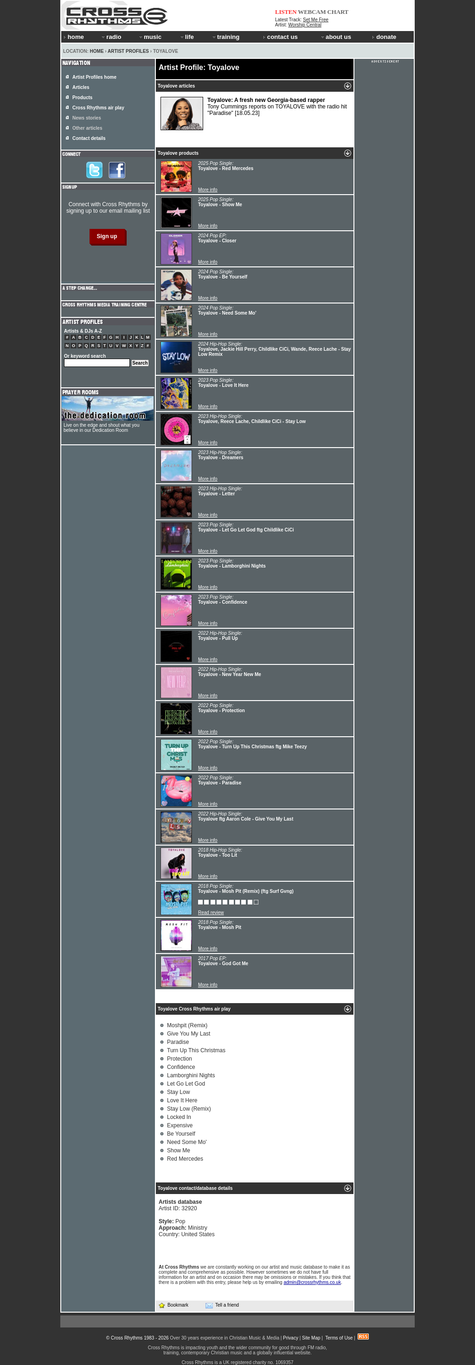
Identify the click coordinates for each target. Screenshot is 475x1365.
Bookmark (173, 1305)
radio (111, 36)
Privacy (290, 1337)
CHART (338, 11)
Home (97, 51)
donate (384, 36)
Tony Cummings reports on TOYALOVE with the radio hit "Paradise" (253, 113)
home (74, 36)
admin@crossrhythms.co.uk (312, 1282)
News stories (86, 117)
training (225, 36)
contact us (280, 36)
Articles (81, 87)
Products (82, 97)
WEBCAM (312, 11)
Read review (211, 912)
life (187, 36)
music (149, 36)
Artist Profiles (128, 51)
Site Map (311, 1337)
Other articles (87, 128)
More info (208, 189)
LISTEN (286, 11)
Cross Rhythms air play (98, 107)
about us (335, 36)
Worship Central (304, 24)
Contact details (89, 138)
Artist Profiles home (94, 77)
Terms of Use (339, 1337)
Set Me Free (315, 19)
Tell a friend (222, 1305)
